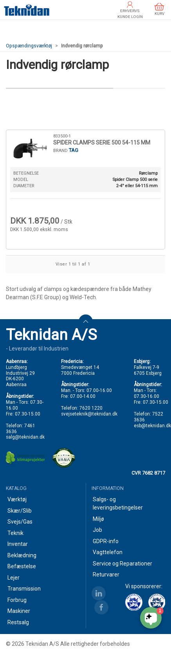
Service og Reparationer (122, 563)
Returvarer (106, 574)
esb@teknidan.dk (152, 425)
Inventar (17, 544)
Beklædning (21, 555)
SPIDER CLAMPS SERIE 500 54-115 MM (101, 142)
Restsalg (18, 622)
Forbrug (17, 600)
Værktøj (17, 499)
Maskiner (18, 611)
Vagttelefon (107, 552)
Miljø (98, 519)
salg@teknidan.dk (25, 437)
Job (97, 530)
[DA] (27, 10)
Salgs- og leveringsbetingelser (118, 503)
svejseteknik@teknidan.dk (89, 414)
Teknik (15, 533)
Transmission (24, 588)
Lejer (13, 578)
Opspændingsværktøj (29, 46)
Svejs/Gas (19, 522)
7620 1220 (91, 408)
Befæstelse (21, 566)
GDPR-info (106, 541)
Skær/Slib (19, 511)
